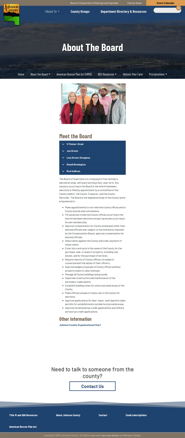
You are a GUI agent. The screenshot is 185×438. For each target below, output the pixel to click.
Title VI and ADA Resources (23, 415)
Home (21, 74)
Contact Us (92, 386)
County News (134, 2)
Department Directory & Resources (124, 11)
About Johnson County (68, 415)
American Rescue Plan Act (23, 426)
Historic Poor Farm (133, 74)
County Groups (80, 11)
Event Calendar (165, 2)
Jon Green (69, 151)
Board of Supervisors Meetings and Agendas (94, 2)
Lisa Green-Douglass (75, 158)
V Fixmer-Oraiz (72, 145)
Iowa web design (110, 435)
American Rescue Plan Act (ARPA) (74, 74)
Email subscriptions (136, 415)
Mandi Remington (73, 165)
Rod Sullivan (70, 172)
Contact (103, 415)
